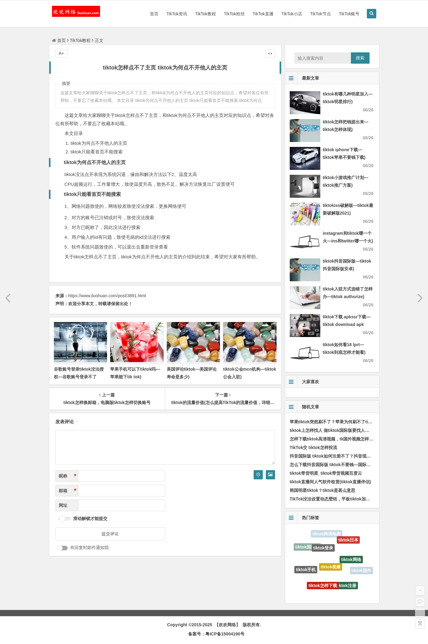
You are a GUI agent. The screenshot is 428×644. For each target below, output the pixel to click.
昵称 (67, 476)
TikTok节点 (320, 13)
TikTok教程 (205, 13)
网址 (63, 505)
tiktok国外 (361, 570)
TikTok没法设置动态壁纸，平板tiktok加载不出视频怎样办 (345, 498)
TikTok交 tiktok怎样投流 (313, 447)
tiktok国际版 (307, 547)
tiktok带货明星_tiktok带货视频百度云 (326, 473)
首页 (154, 13)
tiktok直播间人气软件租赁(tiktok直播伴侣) (330, 481)
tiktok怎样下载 (322, 587)
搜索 (360, 57)
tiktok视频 (331, 569)
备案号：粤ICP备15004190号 (216, 633)
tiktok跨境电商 (326, 534)
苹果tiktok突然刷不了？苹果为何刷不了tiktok (333, 421)
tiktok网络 (351, 561)
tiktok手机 (306, 570)
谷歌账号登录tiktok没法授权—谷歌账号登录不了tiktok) (79, 377)
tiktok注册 (346, 586)
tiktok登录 (323, 549)
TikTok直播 (263, 13)
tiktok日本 (348, 540)
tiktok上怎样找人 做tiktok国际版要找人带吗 (332, 430)
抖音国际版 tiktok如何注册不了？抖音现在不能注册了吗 (343, 456)
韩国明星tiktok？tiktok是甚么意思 (322, 490)
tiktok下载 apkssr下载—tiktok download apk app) (346, 324)
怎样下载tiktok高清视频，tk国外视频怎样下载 (334, 438)
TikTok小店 (291, 13)
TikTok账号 (349, 13)
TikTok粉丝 (234, 13)
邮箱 (67, 490)
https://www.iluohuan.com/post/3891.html (107, 295)
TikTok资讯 (176, 13)
